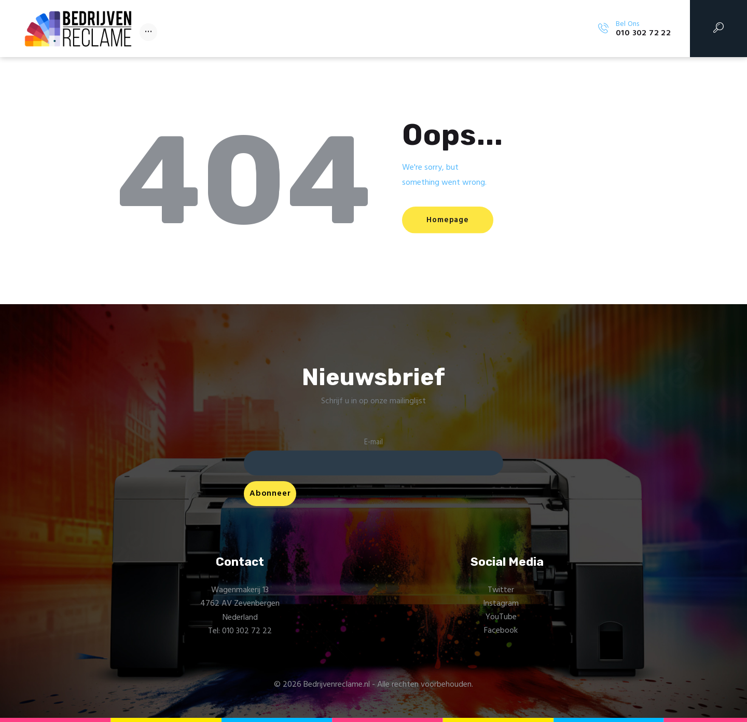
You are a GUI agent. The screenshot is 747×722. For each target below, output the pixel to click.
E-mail (373, 442)
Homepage (451, 220)
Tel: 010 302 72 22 (240, 631)
